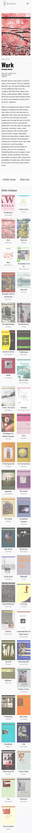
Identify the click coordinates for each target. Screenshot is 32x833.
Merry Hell (24, 290)
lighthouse (8, 680)
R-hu (23, 744)
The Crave (8, 662)
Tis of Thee (23, 604)
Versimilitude (8, 744)
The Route (24, 407)
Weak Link (24, 240)
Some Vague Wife (23, 662)
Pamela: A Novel (24, 771)
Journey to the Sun (8, 352)
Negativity (8, 491)
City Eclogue (8, 519)
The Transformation (24, 464)
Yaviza (8, 262)
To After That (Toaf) (8, 407)
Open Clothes (8, 549)
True (8, 799)
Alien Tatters (24, 716)
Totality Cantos (23, 209)
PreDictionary (23, 352)
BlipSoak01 (23, 576)
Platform (8, 631)
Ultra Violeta (24, 491)
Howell (8, 375)
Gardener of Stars (23, 689)
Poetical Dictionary (8, 604)
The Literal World (8, 826)
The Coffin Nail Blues (8, 324)
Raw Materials (8, 212)
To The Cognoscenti (8, 464)
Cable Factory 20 (8, 771)
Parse (23, 435)
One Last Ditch (23, 380)
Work (8, 240)
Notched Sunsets (23, 324)
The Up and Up (8, 576)
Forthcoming (8, 716)
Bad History (23, 799)
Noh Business (24, 549)
